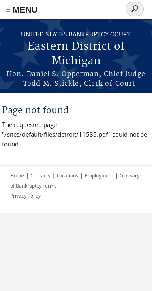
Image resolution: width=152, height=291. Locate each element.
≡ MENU (21, 9)
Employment (99, 175)
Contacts (40, 175)
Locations (67, 175)
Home (17, 175)
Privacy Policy (25, 195)
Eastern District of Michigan (76, 54)
